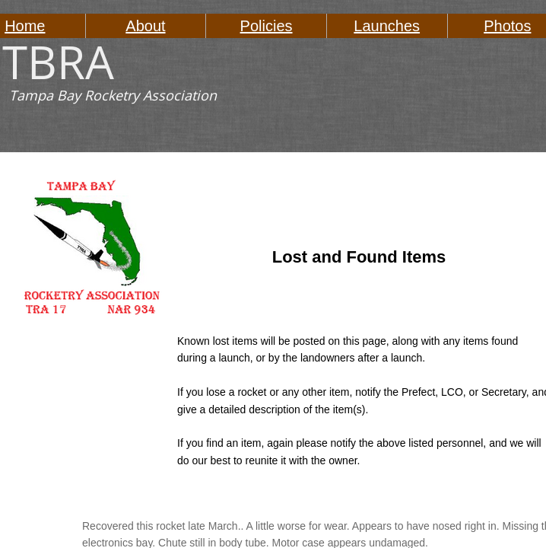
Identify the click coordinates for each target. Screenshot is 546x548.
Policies (266, 26)
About (145, 26)
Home (25, 26)
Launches (387, 26)
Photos (507, 26)
